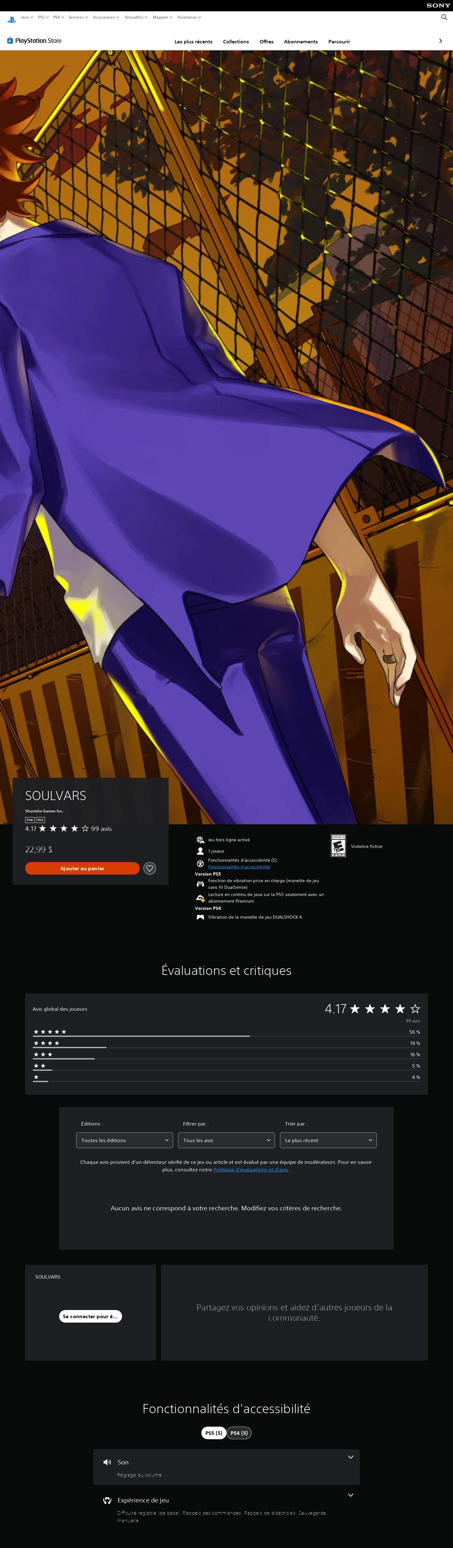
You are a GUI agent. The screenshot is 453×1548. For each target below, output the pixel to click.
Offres (230, 35)
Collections (200, 35)
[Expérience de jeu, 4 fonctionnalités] (226, 1502)
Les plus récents (157, 35)
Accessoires (104, 17)
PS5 (41, 17)
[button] (239, 861)
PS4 (56, 17)
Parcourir (303, 35)
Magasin (160, 17)
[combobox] (124, 1134)
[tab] (213, 1427)
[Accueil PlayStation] (11, 17)
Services (76, 17)
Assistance (187, 17)
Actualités (134, 17)
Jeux (25, 17)
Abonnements (265, 35)
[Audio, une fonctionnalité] (226, 1461)
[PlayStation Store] (36, 34)
